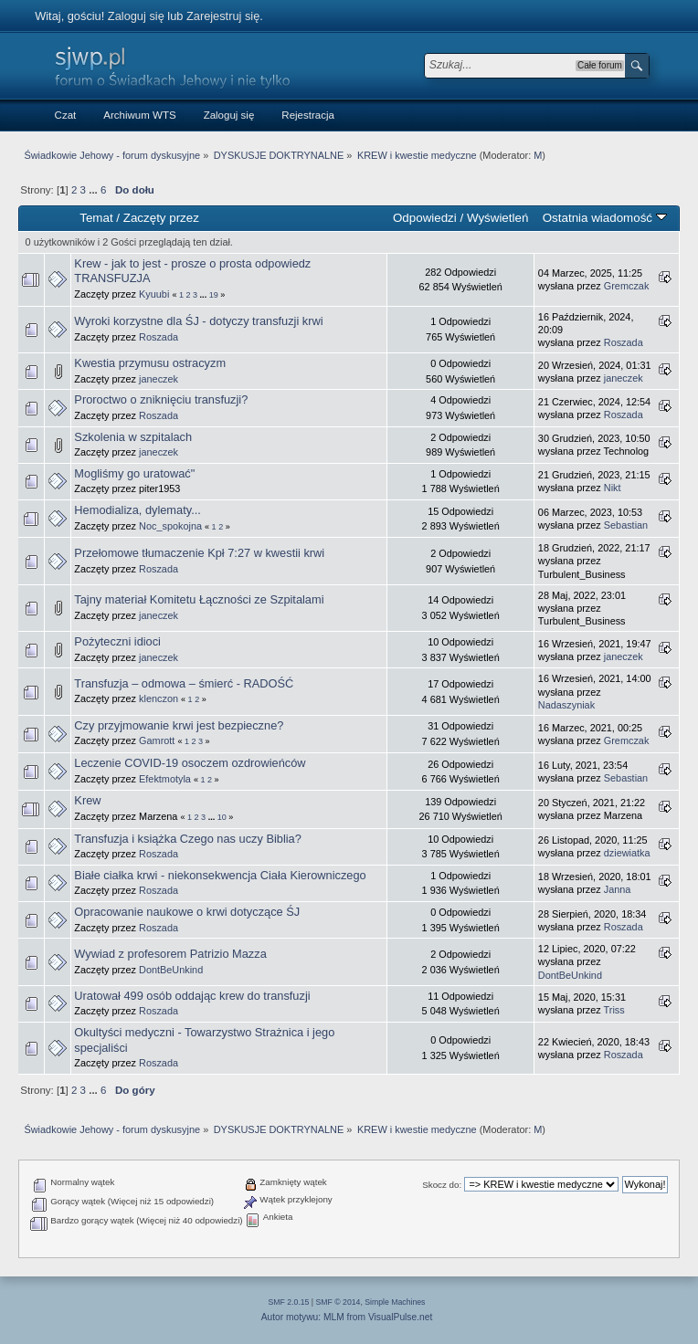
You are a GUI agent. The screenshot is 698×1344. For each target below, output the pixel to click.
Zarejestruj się (222, 16)
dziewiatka (627, 852)
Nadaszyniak (566, 704)
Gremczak (627, 285)
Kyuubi (154, 294)
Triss (614, 1009)
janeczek (158, 378)
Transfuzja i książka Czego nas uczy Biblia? (187, 838)
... (94, 189)
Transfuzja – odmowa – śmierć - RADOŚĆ (183, 683)
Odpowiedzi (425, 218)
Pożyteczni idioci (117, 641)
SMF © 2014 (338, 1302)
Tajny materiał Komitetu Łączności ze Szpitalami (198, 599)
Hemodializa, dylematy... (137, 510)
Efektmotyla (165, 778)
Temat (95, 218)
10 (222, 817)
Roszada (158, 336)
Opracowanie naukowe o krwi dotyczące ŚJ (187, 912)
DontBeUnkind (171, 969)
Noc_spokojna (170, 525)
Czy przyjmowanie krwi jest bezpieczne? (178, 725)
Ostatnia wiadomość (605, 218)
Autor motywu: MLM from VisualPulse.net (347, 1317)
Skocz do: (441, 1185)
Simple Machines (395, 1302)
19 (213, 294)
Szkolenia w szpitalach (133, 437)
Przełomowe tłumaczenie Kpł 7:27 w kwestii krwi (199, 553)
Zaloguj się (136, 16)
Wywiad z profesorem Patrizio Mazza (170, 954)
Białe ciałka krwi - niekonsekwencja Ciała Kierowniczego (219, 875)
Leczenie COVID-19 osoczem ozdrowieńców (189, 763)
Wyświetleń (497, 218)
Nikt (612, 487)
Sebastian (626, 525)
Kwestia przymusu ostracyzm (150, 363)
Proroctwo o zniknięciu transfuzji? (161, 399)
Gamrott (156, 740)
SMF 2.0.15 (289, 1302)
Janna (617, 889)
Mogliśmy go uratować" (134, 473)
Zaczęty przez (161, 218)
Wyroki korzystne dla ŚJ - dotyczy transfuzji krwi (198, 321)
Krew (87, 800)
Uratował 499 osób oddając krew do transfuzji (192, 996)
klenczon (158, 698)
